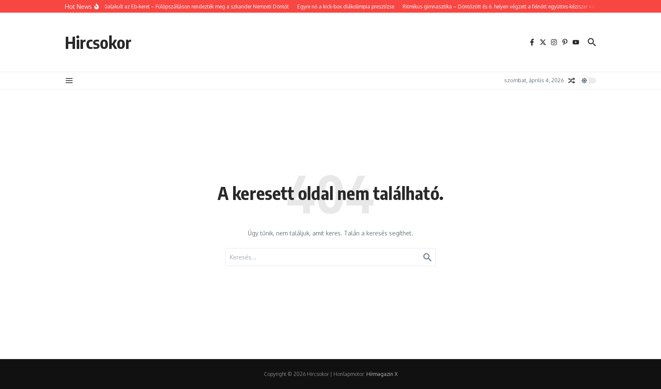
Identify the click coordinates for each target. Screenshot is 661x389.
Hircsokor (98, 42)
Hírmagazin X (382, 374)
